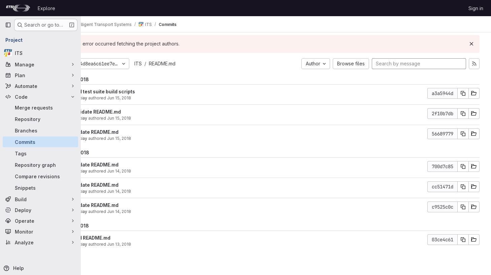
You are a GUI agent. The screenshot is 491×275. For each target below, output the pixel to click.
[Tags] (40, 153)
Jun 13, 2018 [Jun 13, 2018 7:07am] (149, 244)
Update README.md (125, 132)
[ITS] (40, 53)
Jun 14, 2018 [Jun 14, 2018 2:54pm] (149, 171)
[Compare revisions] (40, 176)
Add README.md (121, 238)
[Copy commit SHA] (466, 93)
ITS (167, 63)
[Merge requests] (40, 107)
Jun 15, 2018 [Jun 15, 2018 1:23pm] (149, 97)
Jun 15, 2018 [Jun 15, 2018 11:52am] (149, 118)
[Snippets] (40, 187)
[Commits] (40, 141)
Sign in (475, 8)
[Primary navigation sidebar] (8, 25)
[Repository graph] (40, 164)
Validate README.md (126, 112)
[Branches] (40, 130)
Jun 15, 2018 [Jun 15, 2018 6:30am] (149, 138)
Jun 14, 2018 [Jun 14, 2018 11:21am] (149, 191)
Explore (46, 8)
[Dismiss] (475, 44)
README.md (191, 63)
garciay (109, 97)
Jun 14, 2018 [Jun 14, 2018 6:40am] (149, 211)
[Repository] (40, 119)
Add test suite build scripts (133, 91)
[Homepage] (18, 8)
